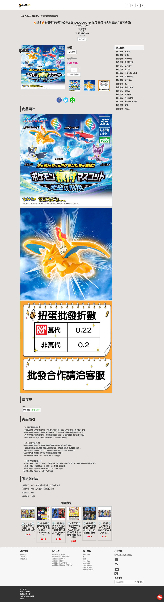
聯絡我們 (23, 554)
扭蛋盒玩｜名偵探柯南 (124, 62)
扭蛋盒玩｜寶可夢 (39, 16)
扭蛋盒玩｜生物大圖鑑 (124, 87)
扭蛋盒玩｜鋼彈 (122, 105)
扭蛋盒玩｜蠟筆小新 (124, 94)
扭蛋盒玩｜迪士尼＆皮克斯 (126, 101)
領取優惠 (138, 582)
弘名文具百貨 (26, 16)
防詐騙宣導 (87, 567)
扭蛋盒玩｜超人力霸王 (124, 98)
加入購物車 (74, 74)
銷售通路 (23, 559)
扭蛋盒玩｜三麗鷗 (123, 51)
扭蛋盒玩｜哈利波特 (124, 66)
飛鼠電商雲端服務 (27, 596)
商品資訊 (82, 39)
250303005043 (52, 16)
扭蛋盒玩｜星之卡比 (124, 80)
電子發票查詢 (88, 569)
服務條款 (86, 563)
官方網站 (23, 556)
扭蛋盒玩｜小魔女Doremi (126, 73)
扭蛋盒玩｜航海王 (123, 91)
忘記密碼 (86, 561)
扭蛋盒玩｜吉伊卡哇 (124, 59)
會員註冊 (86, 554)
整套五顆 (72, 52)
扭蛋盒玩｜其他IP (123, 55)
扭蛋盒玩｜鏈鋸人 (123, 109)
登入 (85, 559)
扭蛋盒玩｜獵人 (122, 84)
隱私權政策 (87, 565)
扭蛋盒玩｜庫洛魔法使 (124, 76)
